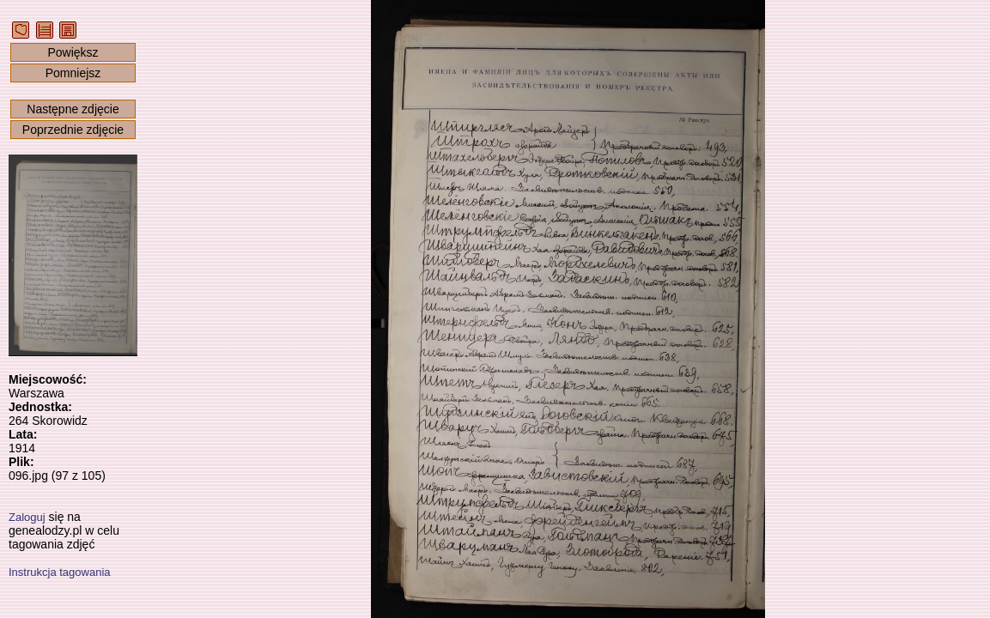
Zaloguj (27, 517)
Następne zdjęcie (72, 109)
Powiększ (72, 52)
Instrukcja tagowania (60, 572)
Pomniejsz (73, 73)
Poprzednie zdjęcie (73, 129)
